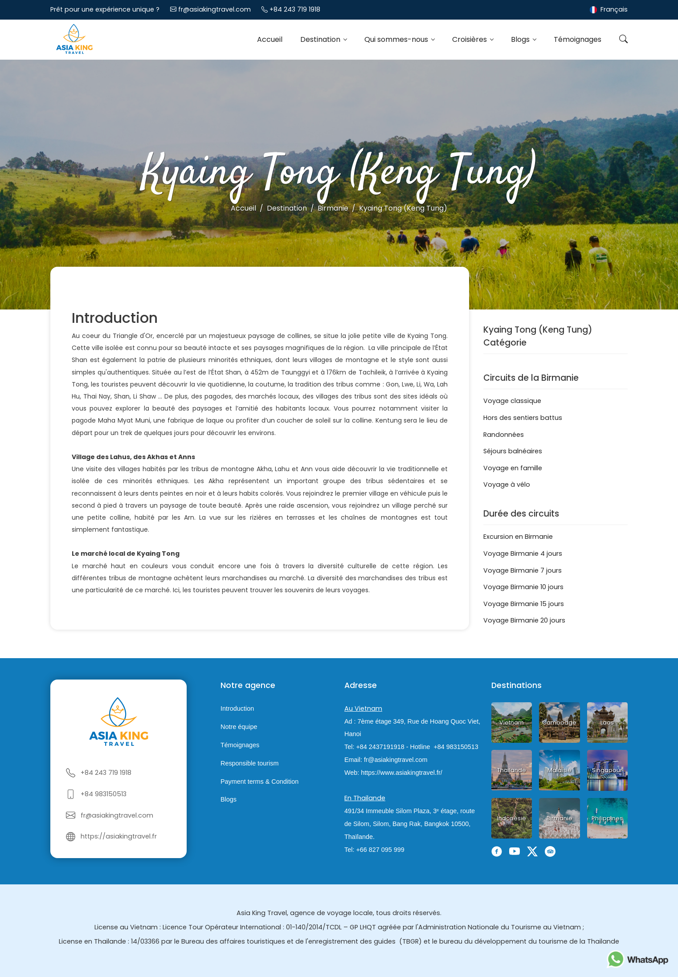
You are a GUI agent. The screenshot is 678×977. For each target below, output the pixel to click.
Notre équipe (239, 726)
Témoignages (577, 39)
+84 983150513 (104, 794)
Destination (321, 39)
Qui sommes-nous (397, 39)
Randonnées (503, 434)
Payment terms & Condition (259, 781)
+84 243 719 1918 (295, 9)
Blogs (521, 39)
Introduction (237, 708)
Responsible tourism (249, 763)
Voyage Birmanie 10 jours (523, 586)
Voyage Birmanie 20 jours (524, 620)
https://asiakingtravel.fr (119, 836)
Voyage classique (512, 400)
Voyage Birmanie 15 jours (523, 603)
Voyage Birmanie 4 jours (522, 553)
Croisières (470, 39)
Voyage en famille (512, 468)
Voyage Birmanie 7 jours (522, 570)
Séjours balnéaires (512, 451)
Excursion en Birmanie (518, 536)
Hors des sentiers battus (522, 417)
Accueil (269, 39)
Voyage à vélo (506, 484)
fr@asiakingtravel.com (214, 9)
